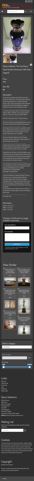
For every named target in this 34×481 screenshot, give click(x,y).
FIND (29, 358)
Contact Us (4, 389)
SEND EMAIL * (17, 244)
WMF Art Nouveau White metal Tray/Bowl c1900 (10, 271)
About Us (3, 381)
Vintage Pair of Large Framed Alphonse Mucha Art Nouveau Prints (10, 292)
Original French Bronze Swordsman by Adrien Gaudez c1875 (24, 319)
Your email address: (10, 225)
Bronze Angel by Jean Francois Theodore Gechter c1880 (24, 271)
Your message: (9, 231)
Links (2, 387)
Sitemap (4, 478)
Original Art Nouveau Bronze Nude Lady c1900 (24, 291)
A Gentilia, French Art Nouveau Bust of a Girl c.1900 (10, 313)
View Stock (4, 385)
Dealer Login (4, 391)
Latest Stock (4, 383)
